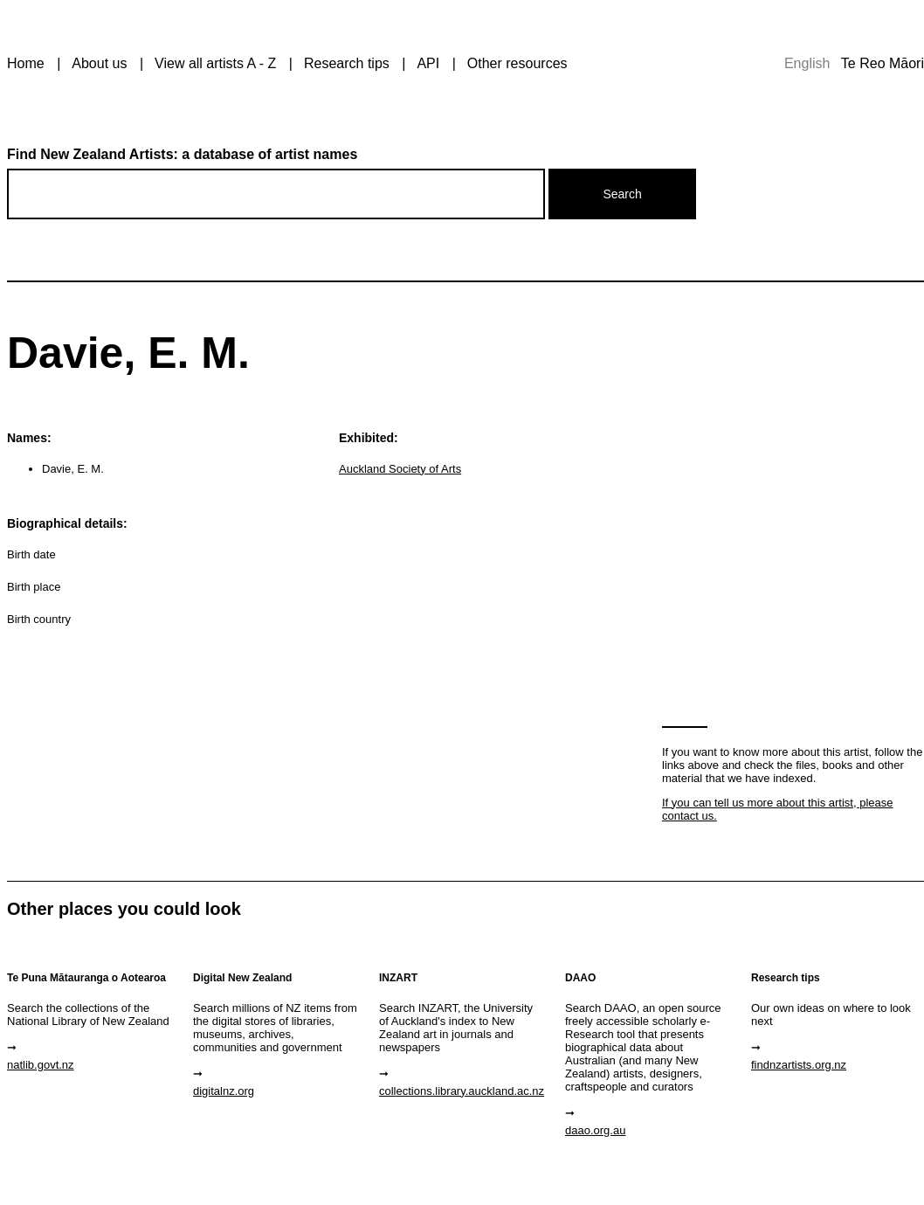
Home (26, 63)
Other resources (517, 63)
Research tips (347, 63)
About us (99, 63)
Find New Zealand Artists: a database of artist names (182, 154)
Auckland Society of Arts (400, 468)
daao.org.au (595, 1130)
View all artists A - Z (215, 63)
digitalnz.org (223, 1091)
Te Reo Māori (882, 63)
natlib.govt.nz (40, 1064)
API (428, 63)
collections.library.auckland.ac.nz (461, 1091)
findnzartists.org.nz (798, 1064)
